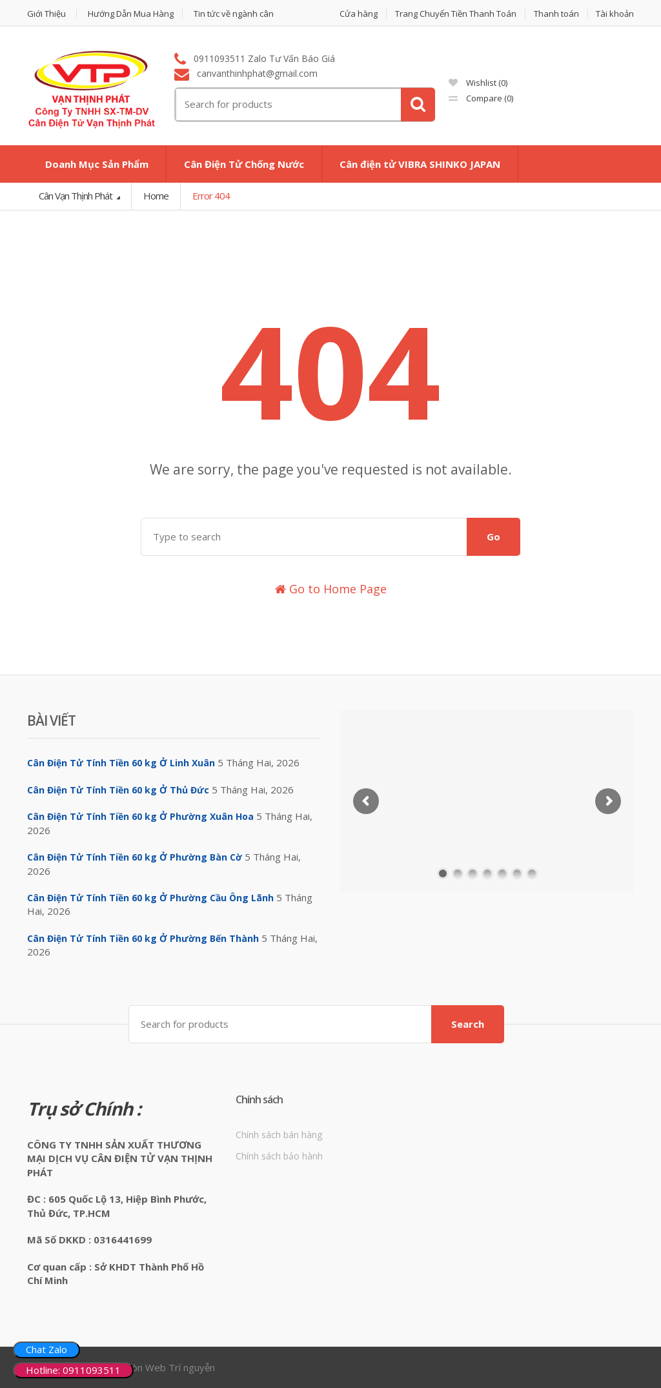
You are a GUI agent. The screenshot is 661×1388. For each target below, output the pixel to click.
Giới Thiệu (46, 14)
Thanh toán (556, 14)
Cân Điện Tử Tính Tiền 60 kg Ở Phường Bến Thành (143, 938)
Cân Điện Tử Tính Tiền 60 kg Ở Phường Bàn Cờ (134, 857)
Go (493, 536)
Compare (481, 98)
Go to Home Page (331, 589)
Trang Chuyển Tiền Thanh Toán (455, 14)
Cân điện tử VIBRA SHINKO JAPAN (420, 164)
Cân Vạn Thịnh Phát (76, 195)
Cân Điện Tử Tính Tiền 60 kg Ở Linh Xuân (121, 763)
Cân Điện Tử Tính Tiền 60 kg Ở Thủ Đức (118, 790)
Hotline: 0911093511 (73, 1369)
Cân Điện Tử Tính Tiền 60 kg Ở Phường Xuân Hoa (140, 816)
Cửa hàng (359, 14)
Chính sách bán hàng (279, 1134)
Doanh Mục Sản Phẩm (96, 164)
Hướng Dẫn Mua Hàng (131, 14)
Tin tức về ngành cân (234, 14)
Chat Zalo (46, 1349)
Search (467, 1023)
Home (155, 195)
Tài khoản (615, 14)
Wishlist (478, 82)
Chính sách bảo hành (279, 1156)
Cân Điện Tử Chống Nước (244, 164)
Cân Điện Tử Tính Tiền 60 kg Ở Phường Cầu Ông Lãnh (150, 898)
